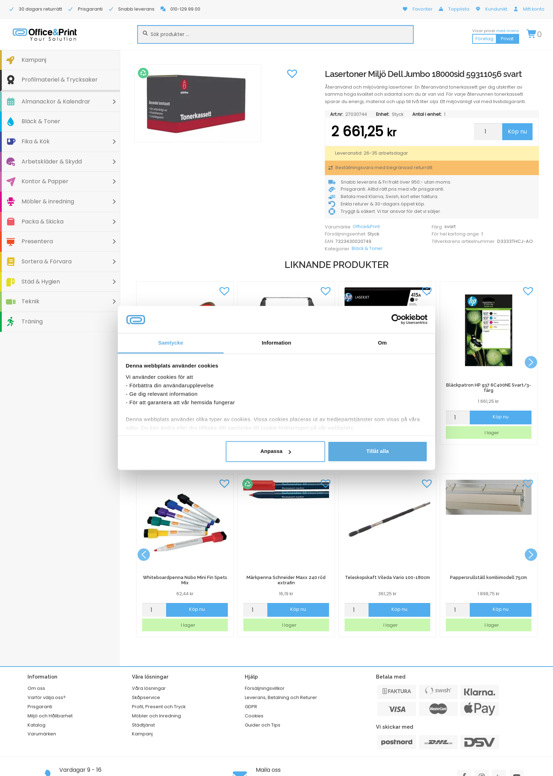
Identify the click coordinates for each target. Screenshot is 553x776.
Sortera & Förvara (47, 261)
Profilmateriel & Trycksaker (60, 80)
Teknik (31, 301)
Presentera (37, 241)
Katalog (36, 725)
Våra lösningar (149, 688)
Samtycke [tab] (170, 343)
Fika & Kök (36, 141)
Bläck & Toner (41, 121)
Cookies (254, 716)
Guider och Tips (262, 725)
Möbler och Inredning (156, 716)
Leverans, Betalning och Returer (281, 697)
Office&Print (366, 226)
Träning (32, 321)
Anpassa (275, 451)
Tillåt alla (377, 451)
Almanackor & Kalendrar (56, 101)
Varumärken (42, 734)
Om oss (36, 688)
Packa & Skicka (42, 221)
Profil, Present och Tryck (159, 707)
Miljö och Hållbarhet (50, 716)
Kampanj (34, 60)
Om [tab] (382, 343)
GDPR (251, 707)
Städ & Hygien (41, 281)
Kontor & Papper (45, 181)
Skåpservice (146, 697)
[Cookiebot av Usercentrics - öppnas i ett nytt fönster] (396, 319)
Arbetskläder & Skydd (52, 161)
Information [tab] (276, 343)
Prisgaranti (40, 707)
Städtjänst (143, 725)
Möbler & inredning (48, 201)
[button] (292, 73)
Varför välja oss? (47, 697)
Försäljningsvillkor (265, 688)
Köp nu (517, 131)
